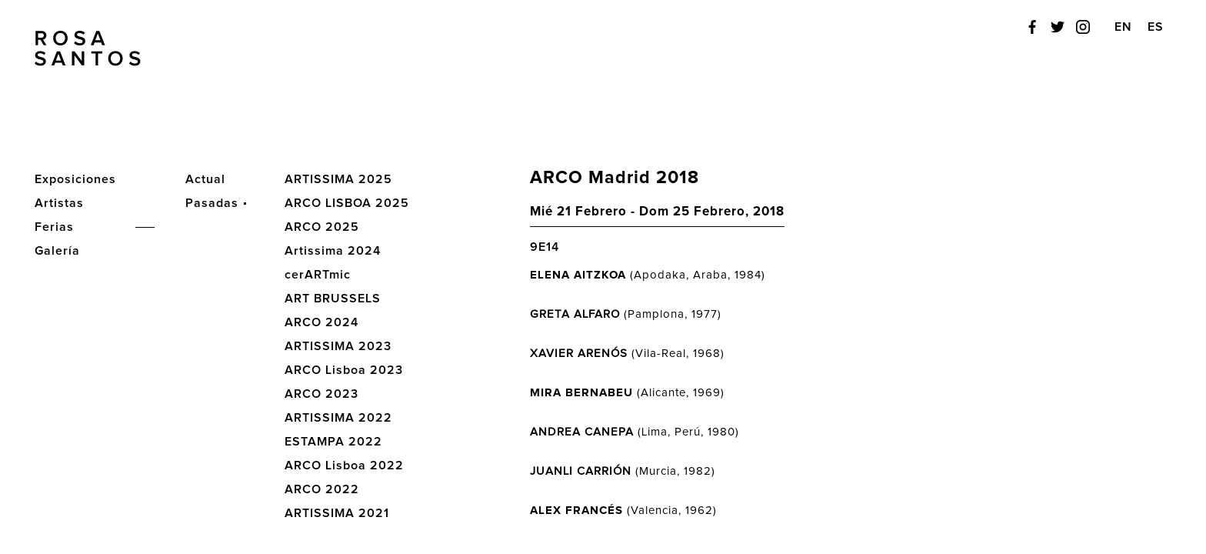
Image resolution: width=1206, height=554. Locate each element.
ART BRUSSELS (333, 298)
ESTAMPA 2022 (333, 442)
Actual (205, 179)
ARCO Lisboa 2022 (344, 465)
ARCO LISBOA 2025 (347, 203)
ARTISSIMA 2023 (338, 346)
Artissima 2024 (333, 251)
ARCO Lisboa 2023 (344, 370)
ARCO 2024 (321, 322)
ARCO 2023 (321, 394)
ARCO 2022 (322, 489)
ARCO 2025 (322, 227)
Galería (57, 251)
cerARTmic (318, 275)
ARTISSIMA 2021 (337, 513)
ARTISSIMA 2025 (338, 179)
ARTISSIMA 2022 (338, 418)
